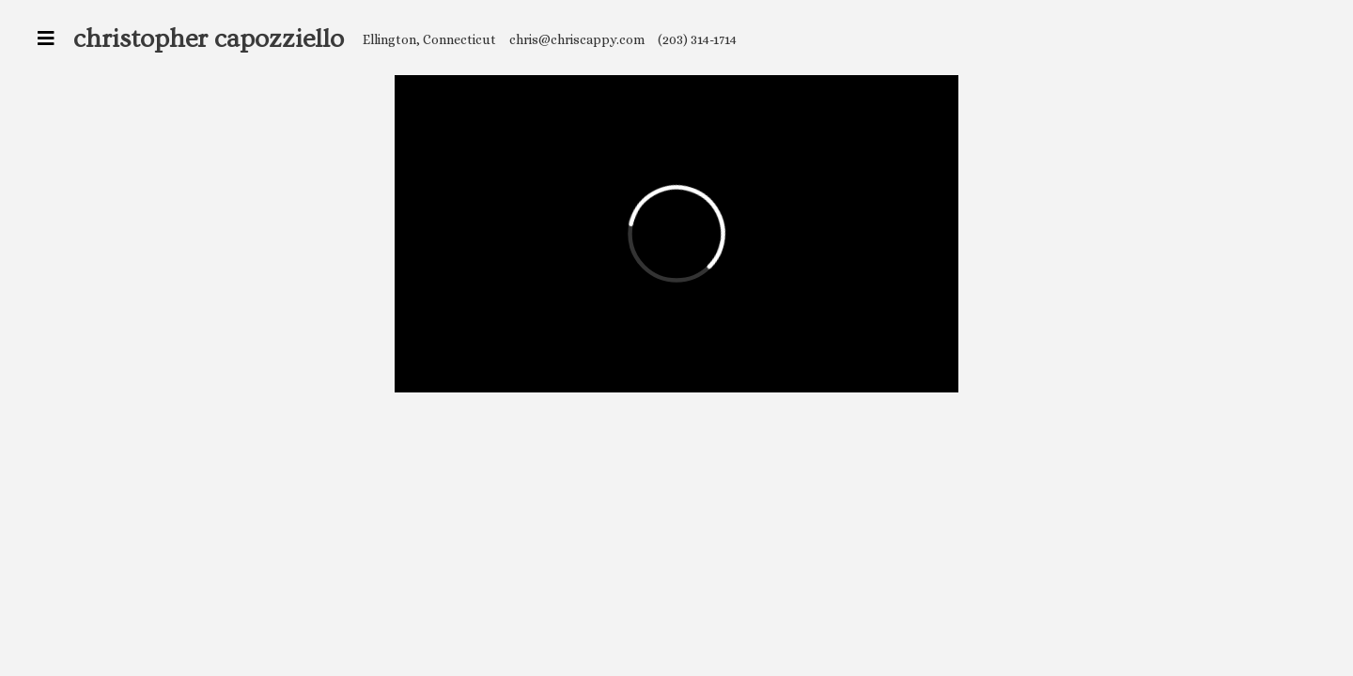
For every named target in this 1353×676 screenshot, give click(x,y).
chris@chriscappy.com (577, 39)
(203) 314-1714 (697, 39)
